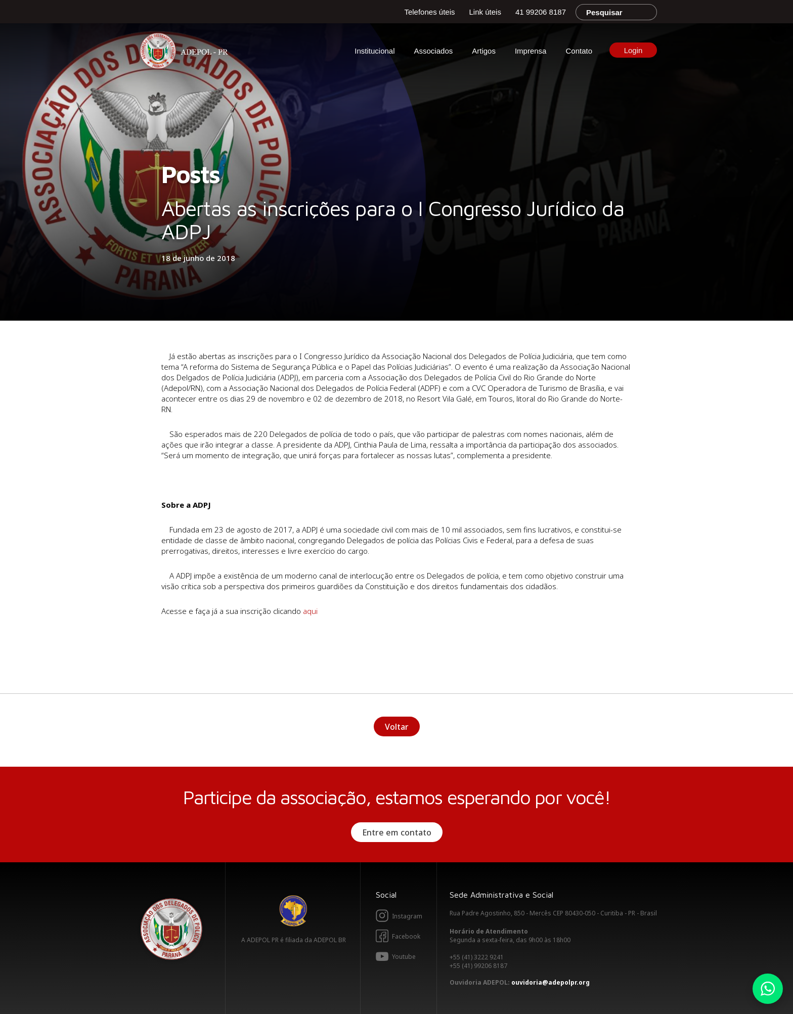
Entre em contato (396, 832)
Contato (578, 51)
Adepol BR (293, 911)
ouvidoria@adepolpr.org (550, 982)
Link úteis (485, 12)
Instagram (407, 916)
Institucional (374, 51)
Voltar (397, 726)
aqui (311, 611)
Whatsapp (768, 989)
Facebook (406, 936)
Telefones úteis (429, 12)
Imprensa (531, 51)
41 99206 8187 (540, 12)
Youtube (404, 956)
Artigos (484, 51)
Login (633, 50)
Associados (433, 51)
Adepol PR (186, 52)
